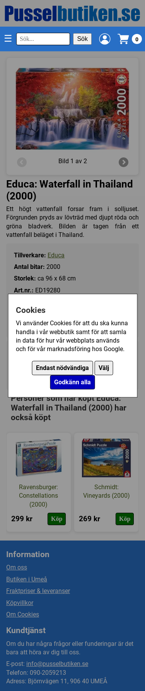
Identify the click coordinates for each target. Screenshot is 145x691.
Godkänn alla (72, 382)
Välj (104, 368)
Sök (82, 38)
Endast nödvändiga (62, 368)
